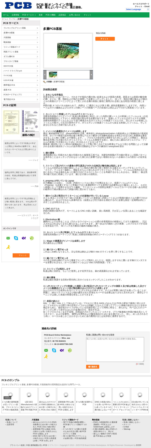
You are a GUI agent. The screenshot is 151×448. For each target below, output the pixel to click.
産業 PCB (7, 90)
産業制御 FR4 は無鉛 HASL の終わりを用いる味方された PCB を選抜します (45, 431)
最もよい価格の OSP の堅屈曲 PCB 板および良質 (105, 435)
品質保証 (62, 15)
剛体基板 (7, 42)
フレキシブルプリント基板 (15, 28)
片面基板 (7, 37)
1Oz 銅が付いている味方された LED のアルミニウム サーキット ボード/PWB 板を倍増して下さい (139, 407)
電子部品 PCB (9, 99)
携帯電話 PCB (9, 85)
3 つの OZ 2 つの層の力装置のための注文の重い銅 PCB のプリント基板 (74, 431)
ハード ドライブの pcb (13, 71)
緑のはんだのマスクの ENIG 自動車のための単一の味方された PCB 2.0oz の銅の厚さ (47, 407)
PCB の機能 (50, 15)
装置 (41, 15)
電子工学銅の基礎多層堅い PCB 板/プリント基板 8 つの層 (75, 424)
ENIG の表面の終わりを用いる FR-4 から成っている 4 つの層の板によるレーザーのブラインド (102, 407)
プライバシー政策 (17, 445)
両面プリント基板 (11, 52)
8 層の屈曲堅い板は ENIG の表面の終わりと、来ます (105, 430)
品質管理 (10, 424)
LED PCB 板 (8, 80)
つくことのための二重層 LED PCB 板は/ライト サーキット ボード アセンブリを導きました (121, 407)
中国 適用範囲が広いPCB (36, 445)
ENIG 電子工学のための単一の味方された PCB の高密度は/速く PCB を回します (45, 438)
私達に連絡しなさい (132, 422)
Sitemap (127, 429)
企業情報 (15, 15)
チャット (138, 6)
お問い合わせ (74, 15)
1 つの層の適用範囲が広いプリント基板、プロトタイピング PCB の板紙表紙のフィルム (10, 407)
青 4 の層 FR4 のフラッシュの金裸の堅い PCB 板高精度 (74, 437)
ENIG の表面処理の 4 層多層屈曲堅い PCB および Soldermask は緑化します (105, 424)
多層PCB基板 (9, 33)
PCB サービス (29, 15)
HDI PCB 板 (8, 66)
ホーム (6, 15)
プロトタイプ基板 (11, 61)
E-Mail (126, 427)
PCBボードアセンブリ (13, 94)
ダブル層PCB (9, 56)
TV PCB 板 (8, 75)
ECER (138, 445)
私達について (12, 422)
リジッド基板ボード (12, 47)
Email (147, 6)
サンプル (12, 19)
